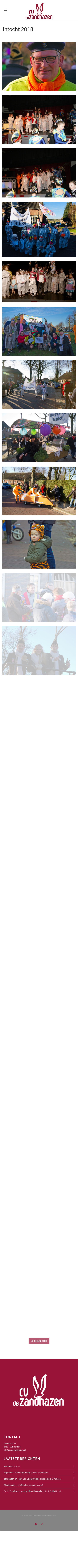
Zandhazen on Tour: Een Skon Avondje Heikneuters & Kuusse (32, 1479)
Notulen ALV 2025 (12, 1466)
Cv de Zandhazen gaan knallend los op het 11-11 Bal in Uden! (32, 1491)
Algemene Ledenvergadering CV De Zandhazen (26, 1473)
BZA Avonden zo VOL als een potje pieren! (23, 1485)
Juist (54, 1515)
